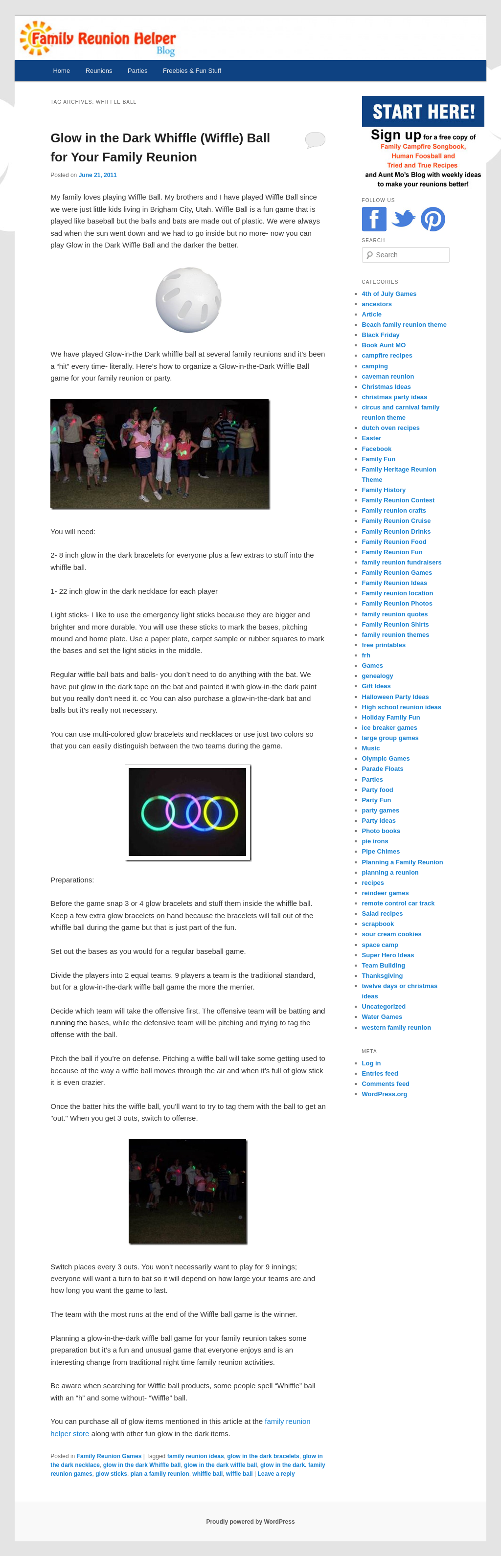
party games (381, 810)
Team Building (384, 965)
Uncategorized (384, 1006)
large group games (390, 738)
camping (375, 366)
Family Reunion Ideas (395, 582)
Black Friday (381, 334)
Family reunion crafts (394, 510)
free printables (384, 645)
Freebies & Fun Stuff (192, 70)
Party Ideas (379, 820)
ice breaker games (389, 727)
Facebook (377, 448)
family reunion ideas (195, 1456)
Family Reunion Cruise (396, 520)
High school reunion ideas (402, 707)
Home (61, 70)
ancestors (377, 304)
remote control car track (398, 903)
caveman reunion (388, 376)
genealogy (377, 675)
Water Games (382, 1016)
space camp (380, 944)
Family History (384, 490)
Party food (377, 789)
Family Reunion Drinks (396, 531)
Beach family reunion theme (404, 324)
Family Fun (379, 459)
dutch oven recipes (391, 427)
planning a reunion (390, 872)
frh (366, 655)
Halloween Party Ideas (395, 696)
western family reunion (397, 1027)
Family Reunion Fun (392, 552)
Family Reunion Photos (397, 603)
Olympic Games (386, 758)
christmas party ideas (395, 397)
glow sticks (111, 1473)
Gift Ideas (376, 686)
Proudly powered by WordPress (250, 1521)
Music (371, 748)
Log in (371, 1063)
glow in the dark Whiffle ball (142, 1465)
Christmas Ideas (386, 386)
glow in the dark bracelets (263, 1456)
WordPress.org (385, 1094)
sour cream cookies (392, 934)
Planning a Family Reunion (402, 862)
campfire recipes (387, 355)
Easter (372, 438)
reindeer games (385, 893)
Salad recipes (382, 913)
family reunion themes (396, 634)
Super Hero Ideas (388, 955)
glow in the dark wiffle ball (220, 1465)
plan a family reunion (160, 1473)
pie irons (375, 841)
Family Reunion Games (109, 1456)
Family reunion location (397, 593)
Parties (137, 70)
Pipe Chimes (381, 851)
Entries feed (380, 1073)
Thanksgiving (382, 975)
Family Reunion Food (394, 541)
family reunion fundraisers (402, 562)
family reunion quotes (395, 614)
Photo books (381, 830)
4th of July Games (389, 293)
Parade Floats (383, 768)
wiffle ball (239, 1473)
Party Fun (376, 800)
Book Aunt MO (384, 345)
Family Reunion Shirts (395, 624)
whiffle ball (207, 1473)
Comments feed (386, 1083)
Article (372, 314)
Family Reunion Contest (398, 500)
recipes (373, 882)
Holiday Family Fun (391, 717)
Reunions (99, 70)
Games (372, 665)
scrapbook (378, 923)
